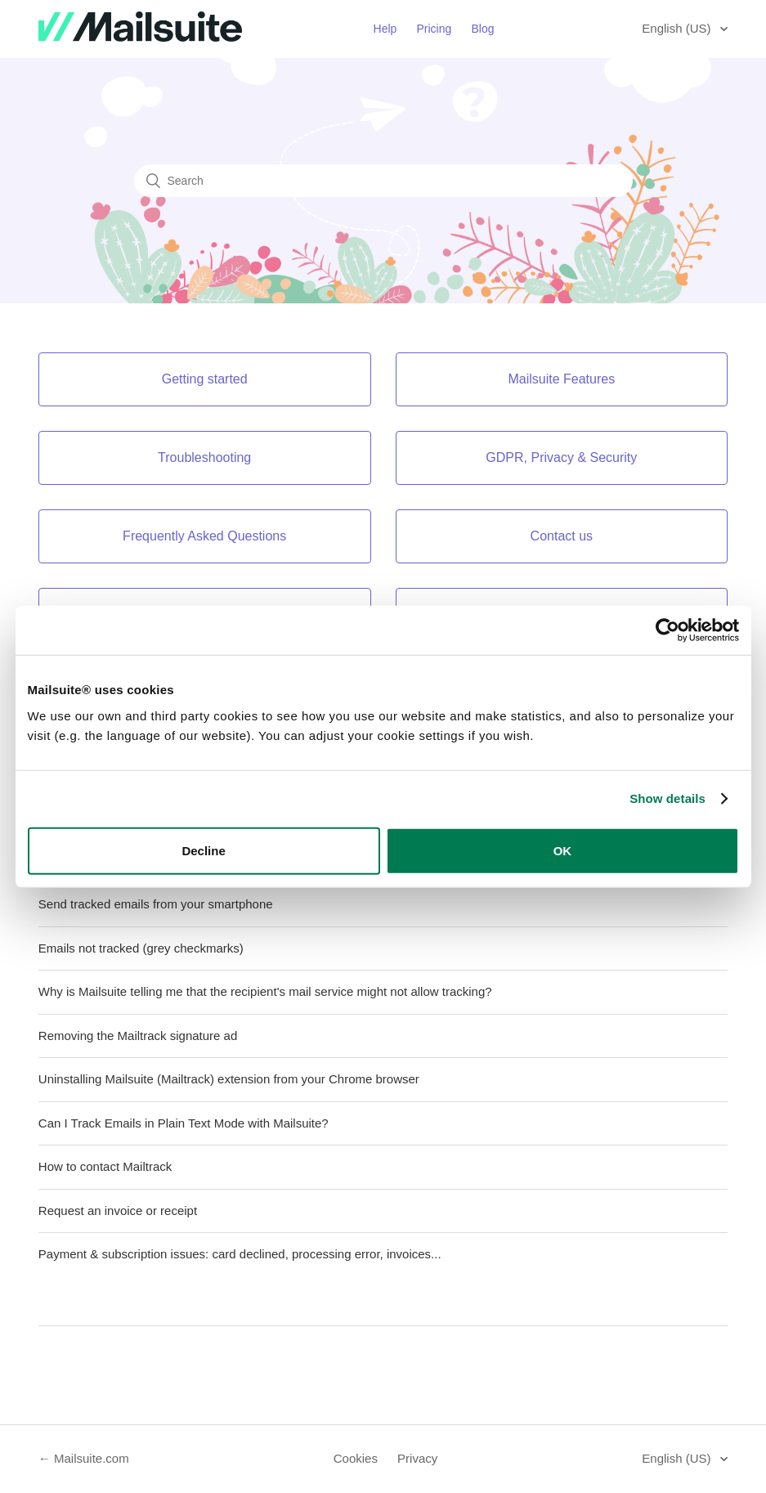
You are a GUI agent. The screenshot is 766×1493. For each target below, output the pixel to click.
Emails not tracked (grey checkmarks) (141, 948)
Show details (667, 798)
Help (385, 28)
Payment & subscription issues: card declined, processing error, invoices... (239, 1254)
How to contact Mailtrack (105, 1166)
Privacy (417, 1458)
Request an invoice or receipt (117, 1210)
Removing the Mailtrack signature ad (137, 1035)
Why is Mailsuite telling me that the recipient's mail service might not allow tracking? (265, 991)
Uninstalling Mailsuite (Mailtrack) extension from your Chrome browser (228, 1079)
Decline (203, 850)
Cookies (356, 1458)
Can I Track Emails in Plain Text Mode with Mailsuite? (183, 1123)
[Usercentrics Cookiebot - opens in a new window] (667, 630)
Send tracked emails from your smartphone (155, 904)
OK (562, 850)
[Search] (383, 180)
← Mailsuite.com (83, 1458)
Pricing (434, 28)
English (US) (678, 28)
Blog (482, 28)
